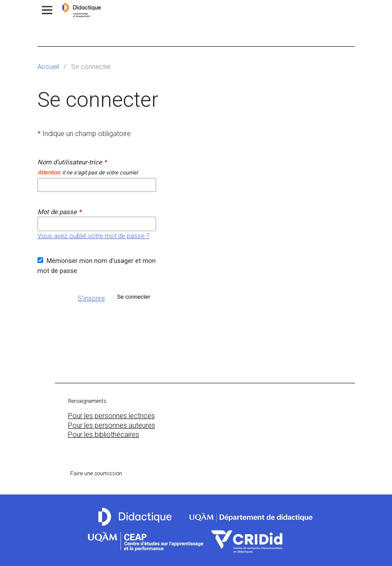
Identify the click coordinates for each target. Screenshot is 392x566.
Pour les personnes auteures (111, 425)
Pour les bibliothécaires (103, 434)
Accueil (48, 67)
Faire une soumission (96, 473)
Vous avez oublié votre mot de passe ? (93, 236)
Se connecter (133, 296)
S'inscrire (91, 298)
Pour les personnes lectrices (111, 416)
